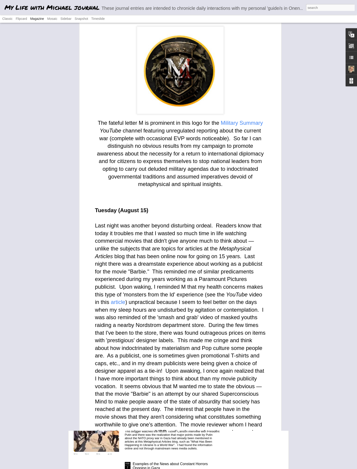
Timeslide (98, 18)
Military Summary (242, 34)
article (118, 213)
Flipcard (21, 18)
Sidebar (66, 18)
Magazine (37, 18)
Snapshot (81, 18)
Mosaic (52, 18)
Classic (7, 18)
